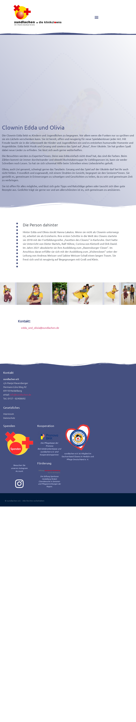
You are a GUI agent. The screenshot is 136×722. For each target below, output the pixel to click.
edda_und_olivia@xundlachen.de (40, 381)
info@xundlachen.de (20, 448)
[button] (96, 17)
